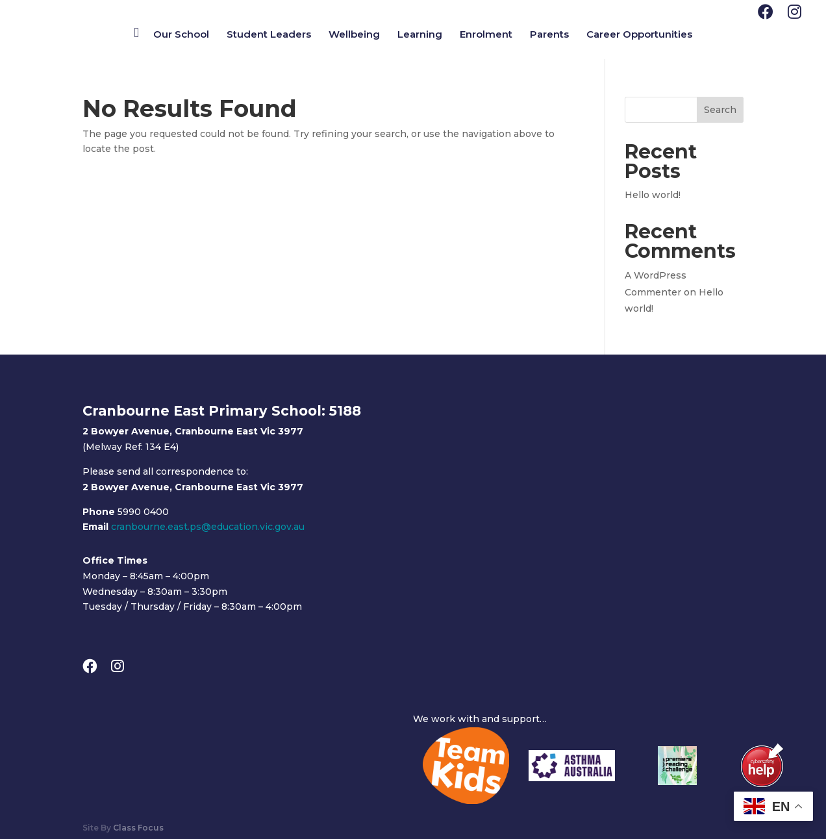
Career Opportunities (639, 35)
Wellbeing (354, 35)
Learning (419, 35)
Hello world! (653, 195)
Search (720, 110)
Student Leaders (269, 35)
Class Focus (138, 828)
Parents (549, 35)
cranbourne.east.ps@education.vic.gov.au (208, 526)
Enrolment (486, 35)
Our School (181, 35)
